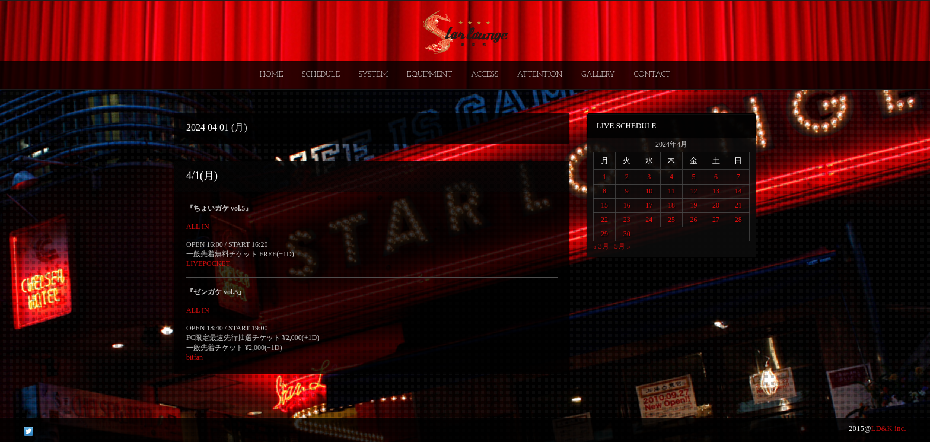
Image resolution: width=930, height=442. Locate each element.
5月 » (622, 246)
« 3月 (601, 246)
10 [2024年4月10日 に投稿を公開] (648, 191)
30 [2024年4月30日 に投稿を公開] (626, 234)
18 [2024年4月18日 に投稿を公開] (671, 205)
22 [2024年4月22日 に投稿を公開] (604, 219)
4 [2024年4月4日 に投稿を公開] (671, 177)
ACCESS (484, 74)
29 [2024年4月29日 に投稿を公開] (604, 234)
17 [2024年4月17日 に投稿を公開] (648, 205)
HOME (272, 74)
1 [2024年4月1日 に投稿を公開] (604, 177)
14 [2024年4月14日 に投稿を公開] (738, 191)
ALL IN (197, 226)
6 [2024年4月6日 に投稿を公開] (716, 177)
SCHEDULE (321, 74)
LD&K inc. (888, 428)
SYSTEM (373, 74)
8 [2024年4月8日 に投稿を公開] (604, 191)
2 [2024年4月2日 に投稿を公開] (627, 177)
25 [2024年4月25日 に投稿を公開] (671, 219)
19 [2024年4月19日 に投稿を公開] (693, 205)
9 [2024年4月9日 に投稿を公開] (627, 191)
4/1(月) (202, 176)
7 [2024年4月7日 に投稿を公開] (738, 177)
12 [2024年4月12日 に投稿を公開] (693, 191)
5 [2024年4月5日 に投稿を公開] (693, 177)
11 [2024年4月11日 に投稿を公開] (671, 191)
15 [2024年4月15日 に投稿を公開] (604, 205)
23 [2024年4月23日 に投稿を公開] (626, 219)
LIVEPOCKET (208, 263)
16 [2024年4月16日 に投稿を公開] (626, 205)
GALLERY (598, 74)
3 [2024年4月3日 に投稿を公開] (649, 177)
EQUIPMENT (429, 74)
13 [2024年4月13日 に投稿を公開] (715, 191)
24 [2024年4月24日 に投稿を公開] (648, 219)
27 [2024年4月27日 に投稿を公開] (715, 219)
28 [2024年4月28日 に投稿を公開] (738, 219)
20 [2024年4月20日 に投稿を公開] (715, 205)
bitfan (194, 357)
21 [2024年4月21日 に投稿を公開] (738, 205)
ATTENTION (540, 74)
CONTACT (651, 74)
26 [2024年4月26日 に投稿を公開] (693, 219)
